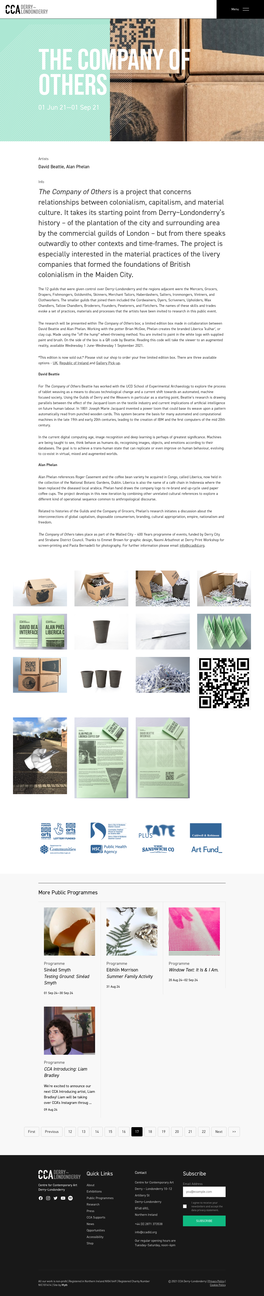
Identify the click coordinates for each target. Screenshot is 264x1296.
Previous (52, 1131)
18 (150, 1131)
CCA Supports (96, 1217)
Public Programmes (100, 1198)
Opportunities (96, 1230)
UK (55, 363)
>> (234, 1131)
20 (177, 1131)
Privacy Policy (216, 1281)
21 (190, 1131)
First (31, 1131)
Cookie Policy (218, 1285)
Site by (60, 1285)
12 (70, 1131)
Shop (90, 1243)
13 (83, 1131)
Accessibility (95, 1237)
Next (219, 1131)
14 (97, 1131)
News (90, 1224)
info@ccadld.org (192, 545)
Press (90, 1211)
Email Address (193, 1184)
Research (93, 1204)
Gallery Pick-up (108, 363)
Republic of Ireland (74, 363)
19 (163, 1131)
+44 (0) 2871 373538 (149, 1224)
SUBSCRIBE (204, 1221)
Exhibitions (94, 1191)
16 (124, 1131)
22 (204, 1131)
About (90, 1185)
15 (110, 1131)
